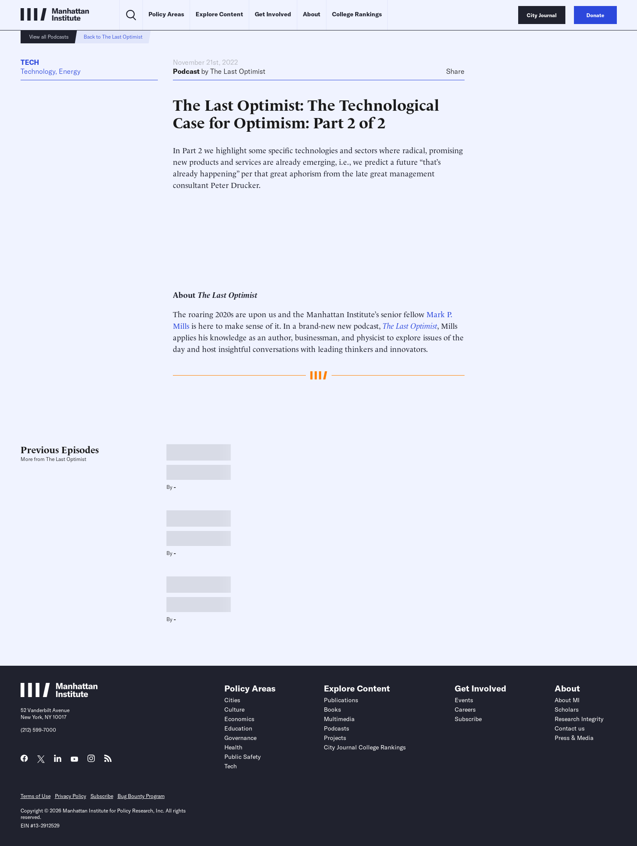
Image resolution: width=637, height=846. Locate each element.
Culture (234, 709)
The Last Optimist (238, 71)
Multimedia (339, 719)
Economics (239, 719)
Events (464, 700)
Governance (240, 738)
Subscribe (468, 719)
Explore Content (219, 14)
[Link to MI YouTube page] (74, 759)
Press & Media (574, 738)
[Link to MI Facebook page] (24, 760)
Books (332, 709)
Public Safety (242, 757)
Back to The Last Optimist (113, 36)
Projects (335, 738)
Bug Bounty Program (141, 796)
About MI (567, 700)
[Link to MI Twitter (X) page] (41, 759)
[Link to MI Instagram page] (91, 760)
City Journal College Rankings (365, 747)
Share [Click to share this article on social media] (455, 71)
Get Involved (273, 14)
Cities (232, 700)
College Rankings (357, 14)
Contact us (570, 728)
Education (238, 728)
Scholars (567, 709)
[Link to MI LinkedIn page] (57, 760)
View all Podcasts (49, 36)
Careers (465, 709)
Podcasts (336, 728)
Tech (30, 62)
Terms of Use (36, 796)
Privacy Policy (70, 796)
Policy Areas (166, 14)
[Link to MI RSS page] (108, 760)
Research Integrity (579, 719)
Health (233, 747)
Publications (341, 700)
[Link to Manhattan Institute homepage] (59, 694)
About (311, 14)
